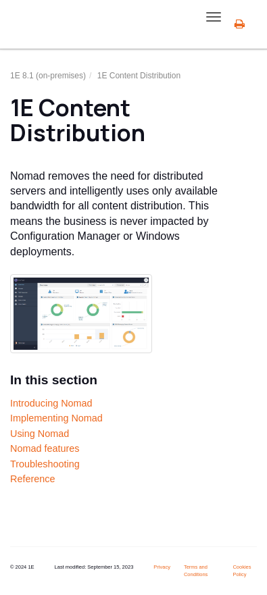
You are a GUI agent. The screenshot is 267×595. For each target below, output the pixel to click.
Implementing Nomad (56, 418)
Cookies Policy (242, 570)
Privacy (161, 567)
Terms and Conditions (196, 570)
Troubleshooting (45, 464)
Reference (32, 478)
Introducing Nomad (51, 403)
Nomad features (44, 448)
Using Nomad (39, 433)
